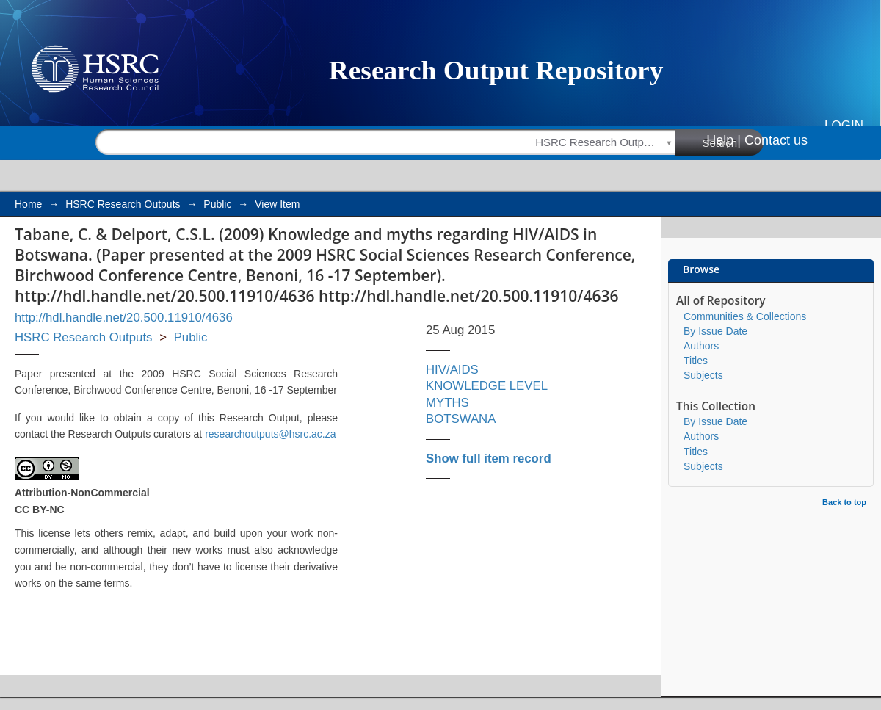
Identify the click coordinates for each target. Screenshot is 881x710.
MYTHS (447, 403)
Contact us (776, 140)
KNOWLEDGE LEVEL (487, 386)
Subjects (703, 375)
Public (217, 204)
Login (843, 125)
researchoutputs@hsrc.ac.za (270, 434)
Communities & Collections (745, 316)
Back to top (844, 502)
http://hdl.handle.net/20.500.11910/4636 (124, 318)
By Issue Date (715, 331)
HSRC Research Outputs (122, 204)
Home (28, 204)
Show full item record (488, 459)
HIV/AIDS (452, 370)
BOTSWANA (461, 419)
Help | (723, 140)
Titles (696, 360)
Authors (701, 346)
